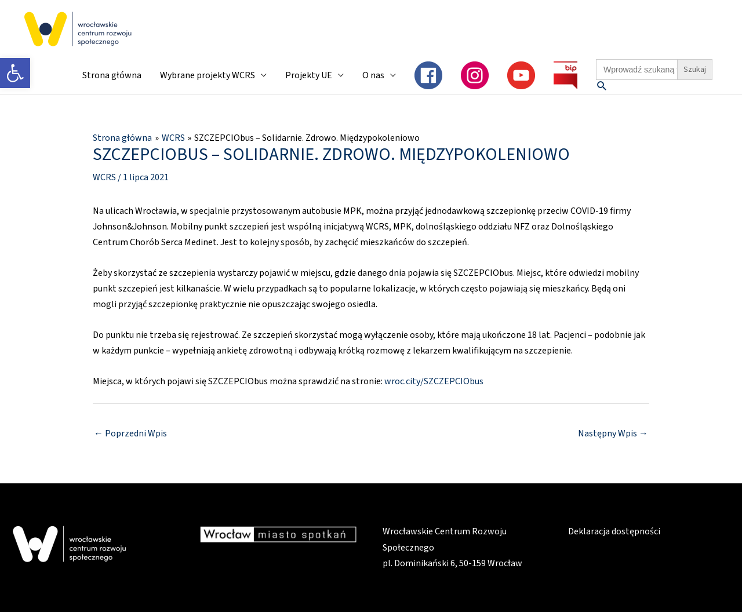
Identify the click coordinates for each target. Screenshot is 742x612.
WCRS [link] (104, 177)
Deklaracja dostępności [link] (614, 531)
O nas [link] (373, 75)
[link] (15, 73)
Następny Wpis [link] (613, 433)
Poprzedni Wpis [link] (130, 433)
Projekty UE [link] (308, 75)
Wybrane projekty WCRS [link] (207, 75)
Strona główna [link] (111, 75)
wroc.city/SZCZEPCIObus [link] (433, 381)
